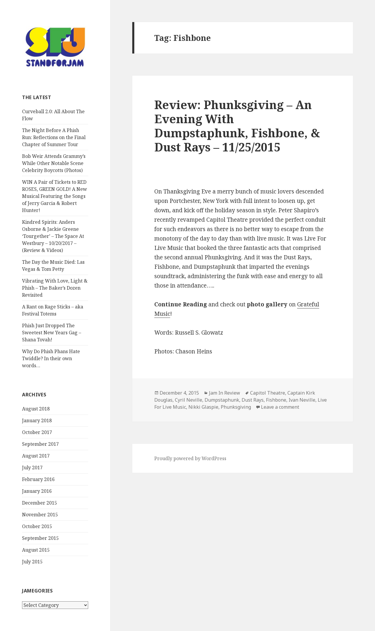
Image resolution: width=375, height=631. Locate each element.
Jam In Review (224, 393)
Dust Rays (253, 400)
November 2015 (40, 514)
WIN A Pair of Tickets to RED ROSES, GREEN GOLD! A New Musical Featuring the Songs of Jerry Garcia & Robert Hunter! (54, 196)
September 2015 (40, 538)
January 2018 (37, 420)
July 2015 (32, 561)
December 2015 (39, 503)
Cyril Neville (188, 400)
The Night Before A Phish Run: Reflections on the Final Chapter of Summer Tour (54, 137)
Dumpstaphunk (222, 400)
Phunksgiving (236, 407)
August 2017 (36, 456)
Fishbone (276, 400)
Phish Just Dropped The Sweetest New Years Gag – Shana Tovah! (51, 332)
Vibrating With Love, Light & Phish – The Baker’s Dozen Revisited (55, 288)
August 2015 (36, 550)
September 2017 (40, 444)
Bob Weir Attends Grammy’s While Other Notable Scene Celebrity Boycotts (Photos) (54, 163)
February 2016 (38, 479)
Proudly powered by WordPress (190, 458)
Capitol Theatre (267, 393)
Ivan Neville (302, 400)
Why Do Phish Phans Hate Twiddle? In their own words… (51, 358)
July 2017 (32, 467)
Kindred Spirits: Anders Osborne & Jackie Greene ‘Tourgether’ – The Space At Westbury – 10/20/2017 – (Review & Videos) (53, 236)
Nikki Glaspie (203, 407)
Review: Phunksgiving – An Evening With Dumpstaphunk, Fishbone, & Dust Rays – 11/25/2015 (237, 126)
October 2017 (37, 432)
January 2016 (37, 491)
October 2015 (37, 526)
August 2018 (36, 408)
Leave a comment (280, 407)
